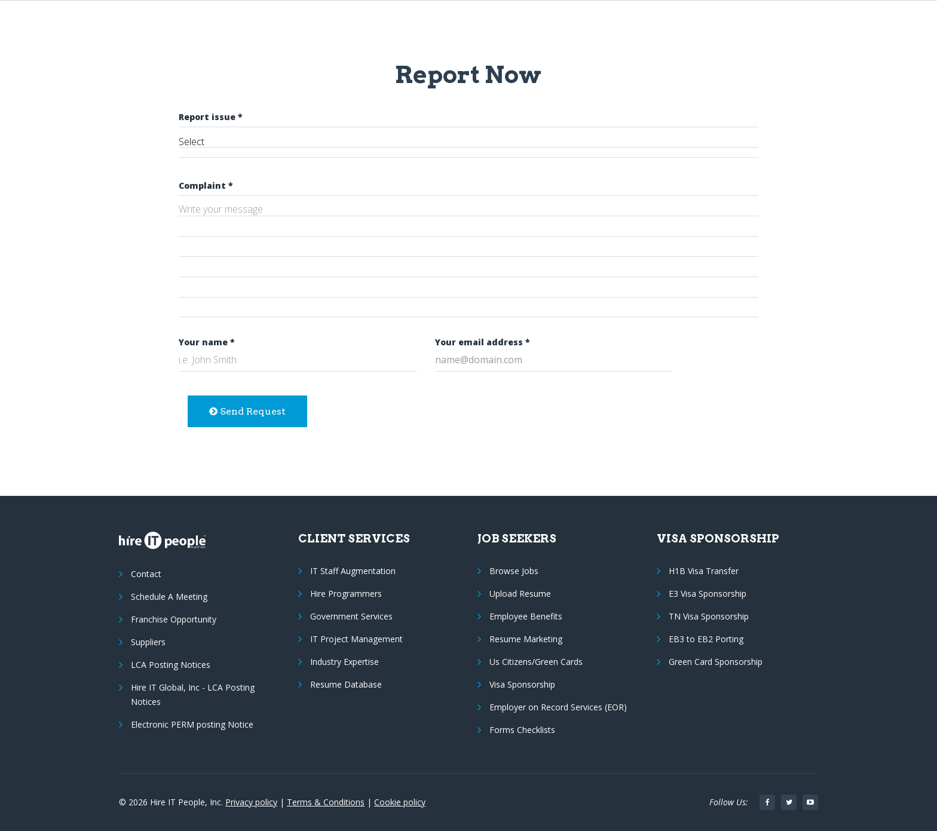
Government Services (351, 616)
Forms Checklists (522, 729)
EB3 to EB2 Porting (706, 639)
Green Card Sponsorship (716, 661)
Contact (146, 573)
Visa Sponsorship (522, 684)
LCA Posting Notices (170, 664)
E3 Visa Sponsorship (707, 593)
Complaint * (206, 185)
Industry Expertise (344, 661)
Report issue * (211, 116)
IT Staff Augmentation (353, 571)
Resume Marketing (525, 639)
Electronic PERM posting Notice (192, 724)
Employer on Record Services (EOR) (558, 707)
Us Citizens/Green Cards (536, 661)
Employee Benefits (525, 616)
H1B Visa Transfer (704, 571)
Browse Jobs (513, 571)
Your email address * (482, 342)
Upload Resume (520, 593)
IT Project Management (356, 639)
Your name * (207, 342)
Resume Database (346, 684)
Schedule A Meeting (169, 596)
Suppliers (148, 642)
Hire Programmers (346, 593)
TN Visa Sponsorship (709, 616)
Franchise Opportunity (173, 619)
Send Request (247, 411)
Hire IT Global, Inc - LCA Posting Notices (193, 694)
